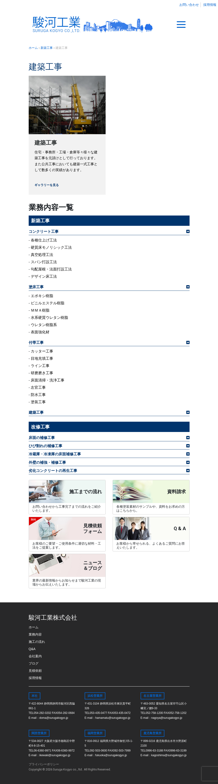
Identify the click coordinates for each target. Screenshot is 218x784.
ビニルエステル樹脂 (47, 303)
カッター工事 (42, 351)
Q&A (32, 649)
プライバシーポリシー (44, 764)
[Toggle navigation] (181, 24)
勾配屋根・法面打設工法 (51, 269)
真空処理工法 (42, 255)
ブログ (33, 663)
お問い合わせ (189, 5)
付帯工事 (36, 343)
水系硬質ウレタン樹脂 (49, 318)
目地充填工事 (42, 358)
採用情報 (209, 5)
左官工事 (38, 387)
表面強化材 (40, 332)
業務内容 (35, 634)
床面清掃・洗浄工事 (47, 380)
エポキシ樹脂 (42, 296)
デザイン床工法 (44, 276)
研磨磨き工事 (42, 373)
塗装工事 (38, 402)
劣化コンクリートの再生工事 (53, 471)
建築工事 (46, 143)
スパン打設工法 (44, 262)
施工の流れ (37, 642)
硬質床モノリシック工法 (51, 247)
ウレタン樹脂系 (44, 325)
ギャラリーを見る (47, 185)
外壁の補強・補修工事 (47, 462)
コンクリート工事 (44, 232)
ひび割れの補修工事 (45, 446)
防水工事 (38, 395)
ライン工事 (40, 366)
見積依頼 (35, 671)
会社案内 (35, 656)
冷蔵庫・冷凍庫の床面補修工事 (55, 454)
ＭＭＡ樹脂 (40, 310)
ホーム (33, 627)
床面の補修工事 (42, 438)
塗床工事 (36, 287)
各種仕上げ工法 (44, 240)
